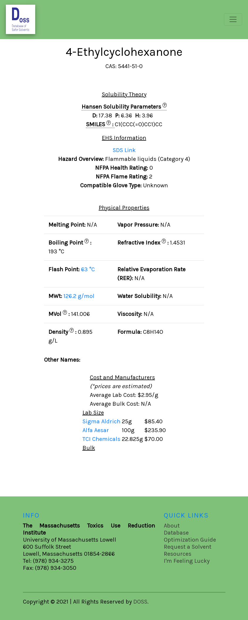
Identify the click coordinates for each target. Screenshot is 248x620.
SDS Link (124, 150)
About (172, 525)
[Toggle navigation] (233, 19)
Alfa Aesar (96, 430)
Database (176, 532)
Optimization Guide (190, 539)
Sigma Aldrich (102, 421)
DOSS (140, 601)
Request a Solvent (187, 546)
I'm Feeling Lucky (187, 560)
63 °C (88, 269)
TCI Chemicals (102, 439)
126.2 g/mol (79, 296)
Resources (177, 553)
